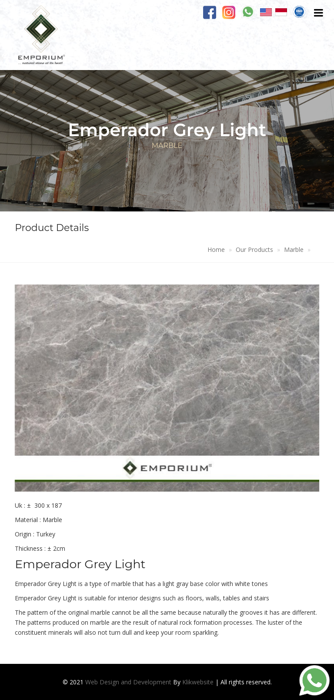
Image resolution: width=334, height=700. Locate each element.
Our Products (254, 249)
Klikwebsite (198, 682)
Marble (294, 249)
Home (216, 249)
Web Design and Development (128, 682)
